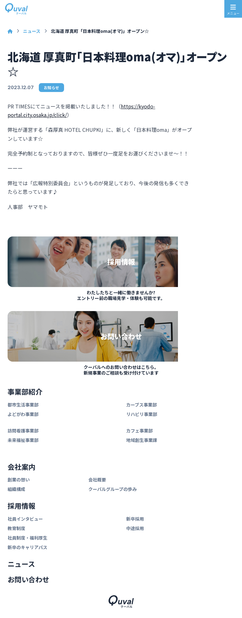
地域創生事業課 (141, 440)
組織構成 (16, 489)
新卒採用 (135, 519)
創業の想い (19, 479)
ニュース (31, 31)
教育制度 (16, 528)
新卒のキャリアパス (27, 547)
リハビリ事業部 (141, 414)
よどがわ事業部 (23, 414)
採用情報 (21, 505)
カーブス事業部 (141, 404)
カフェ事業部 (139, 430)
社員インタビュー (25, 519)
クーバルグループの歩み (112, 489)
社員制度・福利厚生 (27, 538)
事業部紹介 (25, 391)
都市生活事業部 (23, 404)
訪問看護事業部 (23, 430)
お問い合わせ (28, 579)
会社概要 (97, 479)
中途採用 (135, 528)
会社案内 (21, 467)
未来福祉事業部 (23, 440)
